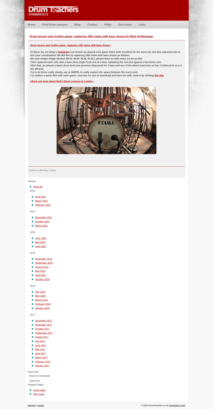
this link (159, 75)
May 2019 (40, 271)
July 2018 (40, 292)
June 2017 (40, 345)
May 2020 (40, 242)
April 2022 (40, 196)
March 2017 (41, 357)
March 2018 (41, 300)
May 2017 (40, 349)
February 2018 (43, 304)
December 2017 (43, 320)
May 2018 (40, 296)
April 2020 (40, 246)
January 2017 (42, 365)
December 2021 (43, 217)
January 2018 (42, 308)
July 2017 (40, 341)
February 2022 (43, 205)
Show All (37, 186)
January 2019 (42, 279)
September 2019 (44, 263)
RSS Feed (38, 394)
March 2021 (41, 225)
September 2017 (44, 333)
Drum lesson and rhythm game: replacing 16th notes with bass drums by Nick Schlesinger (91, 36)
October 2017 (42, 329)
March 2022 (41, 201)
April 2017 (40, 353)
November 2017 (43, 325)
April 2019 (40, 275)
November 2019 (43, 259)
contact (40, 405)
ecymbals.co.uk (177, 405)
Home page (39, 390)
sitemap (31, 405)
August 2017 (42, 337)
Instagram (63, 52)
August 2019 (42, 267)
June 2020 (40, 238)
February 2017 (43, 361)
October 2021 (42, 221)
